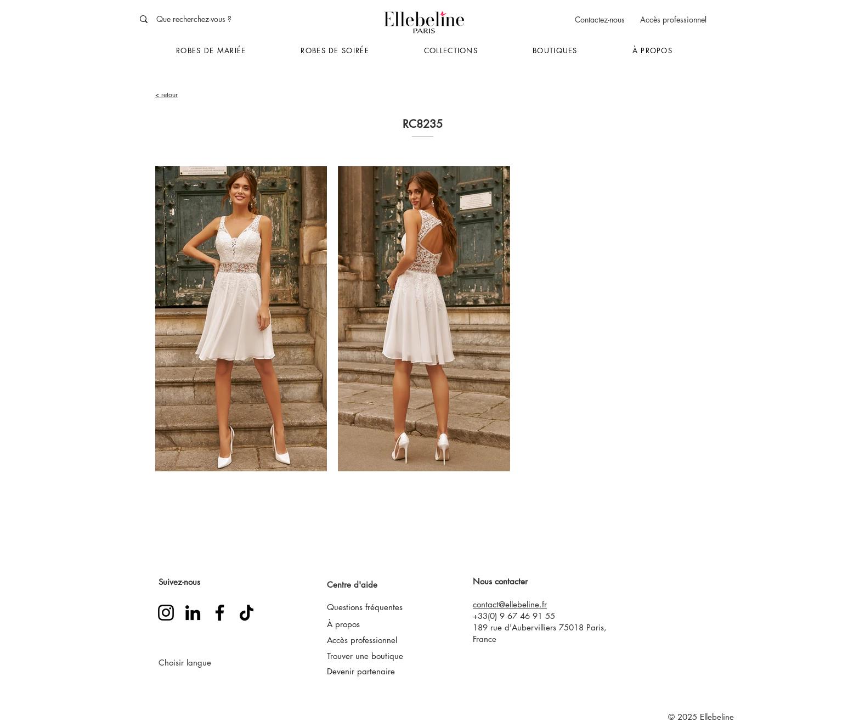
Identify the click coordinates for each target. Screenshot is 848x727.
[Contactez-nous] (599, 20)
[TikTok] (246, 612)
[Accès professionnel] (673, 20)
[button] (211, 51)
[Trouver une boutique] (374, 656)
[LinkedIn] (192, 612)
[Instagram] (166, 612)
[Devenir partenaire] (372, 671)
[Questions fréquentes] (378, 607)
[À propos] (351, 624)
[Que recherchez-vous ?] (216, 19)
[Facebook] (219, 612)
